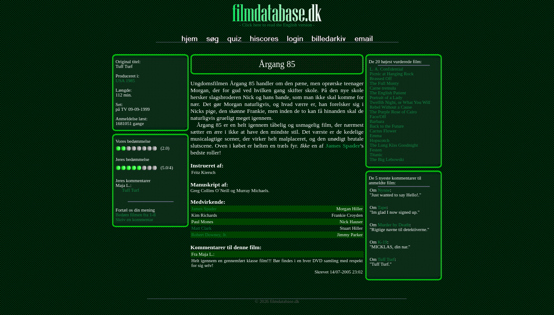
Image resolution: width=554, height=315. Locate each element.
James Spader (343, 145)
